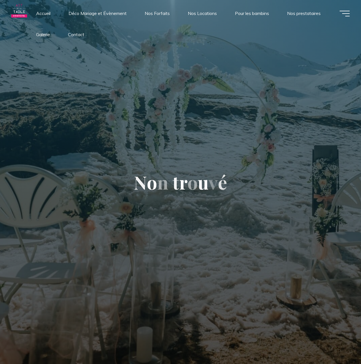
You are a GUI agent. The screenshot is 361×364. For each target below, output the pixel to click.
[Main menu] (345, 13)
